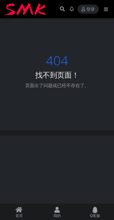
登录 (88, 9)
